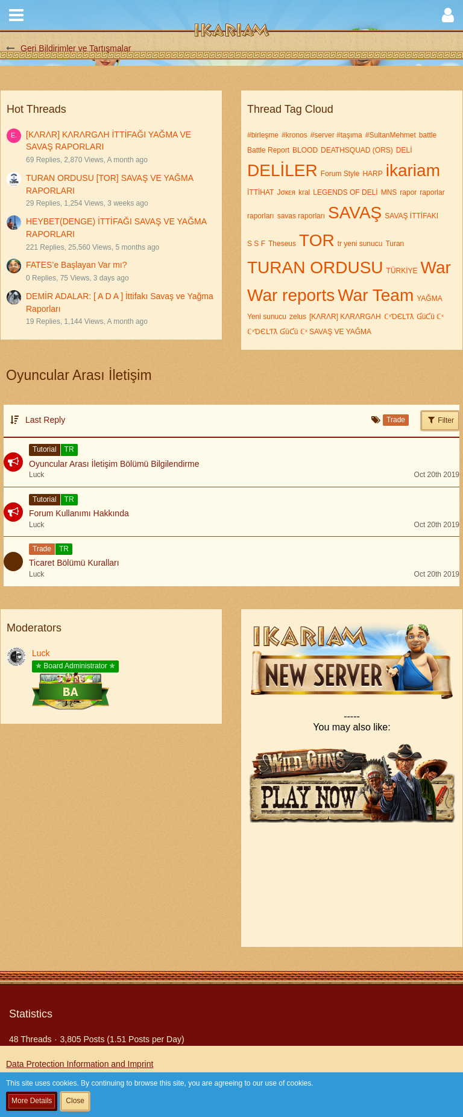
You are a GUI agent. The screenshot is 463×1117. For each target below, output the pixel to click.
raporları (260, 216)
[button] (16, 15)
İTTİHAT (260, 192)
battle (427, 135)
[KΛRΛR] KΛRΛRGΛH (345, 316)
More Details (31, 1100)
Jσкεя (286, 192)
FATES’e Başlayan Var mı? (76, 265)
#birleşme (263, 135)
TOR (317, 240)
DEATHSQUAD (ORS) (357, 150)
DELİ (404, 150)
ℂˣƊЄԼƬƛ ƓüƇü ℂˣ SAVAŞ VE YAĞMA (309, 332)
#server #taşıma (336, 135)
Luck (41, 653)
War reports (291, 295)
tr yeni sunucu (360, 243)
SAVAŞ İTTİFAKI (411, 216)
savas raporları (301, 216)
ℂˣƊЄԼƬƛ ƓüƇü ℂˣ (414, 316)
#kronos (294, 135)
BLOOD (305, 150)
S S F (256, 243)
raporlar (432, 192)
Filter (440, 420)
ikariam (413, 170)
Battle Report (268, 150)
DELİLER (282, 170)
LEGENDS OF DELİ (345, 192)
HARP (372, 173)
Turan (394, 243)
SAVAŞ (355, 212)
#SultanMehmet (390, 135)
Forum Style (340, 173)
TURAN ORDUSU (315, 267)
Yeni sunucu (266, 316)
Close (75, 1100)
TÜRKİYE (402, 271)
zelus (297, 316)
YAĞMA (429, 298)
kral (304, 192)
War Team (376, 295)
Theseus (282, 243)
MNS (389, 192)
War (436, 267)
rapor (408, 192)
